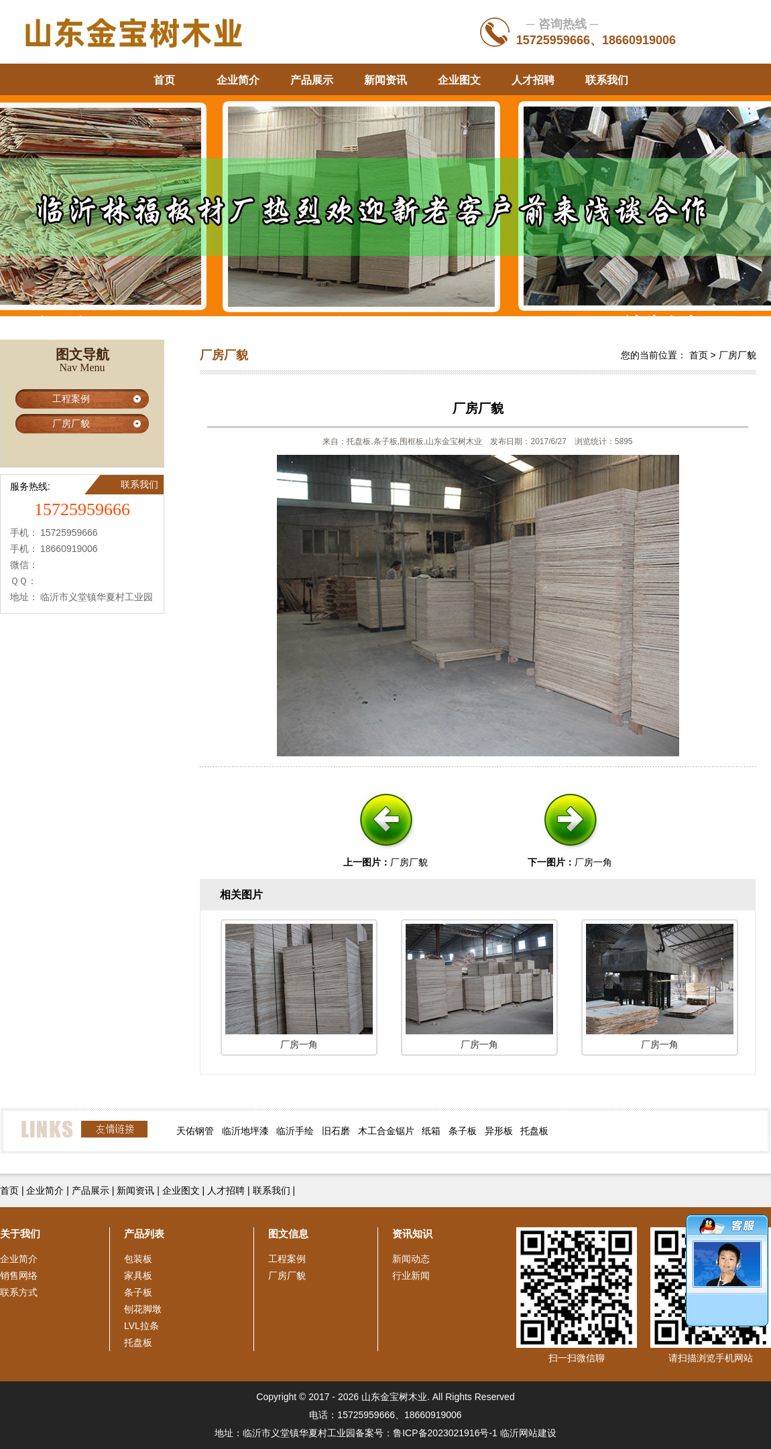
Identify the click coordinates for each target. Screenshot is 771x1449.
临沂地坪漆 (245, 1130)
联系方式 (19, 1292)
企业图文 (459, 80)
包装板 (138, 1258)
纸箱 (431, 1130)
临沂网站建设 (528, 1433)
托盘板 (534, 1130)
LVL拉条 (141, 1325)
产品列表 (144, 1233)
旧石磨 (336, 1130)
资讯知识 (412, 1233)
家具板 (138, 1275)
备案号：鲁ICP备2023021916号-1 (426, 1433)
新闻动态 (411, 1258)
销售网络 (19, 1275)
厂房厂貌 (71, 423)
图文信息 (288, 1233)
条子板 (463, 1130)
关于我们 (20, 1233)
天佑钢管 (195, 1130)
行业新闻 (411, 1275)
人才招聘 (533, 80)
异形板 (499, 1130)
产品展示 (311, 80)
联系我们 (606, 80)
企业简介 (238, 80)
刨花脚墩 (143, 1309)
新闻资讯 (385, 80)
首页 (164, 80)
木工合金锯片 (386, 1130)
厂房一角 (593, 862)
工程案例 (71, 398)
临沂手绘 (295, 1130)
